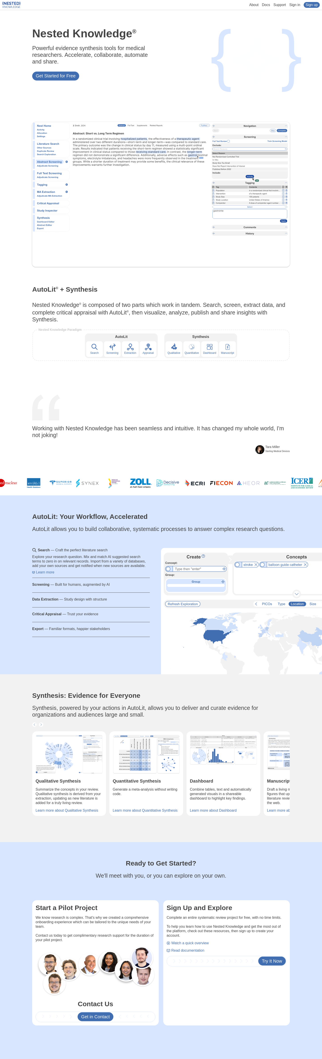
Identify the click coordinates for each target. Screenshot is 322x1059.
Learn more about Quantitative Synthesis (145, 810)
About (254, 5)
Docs (266, 5)
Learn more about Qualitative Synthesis (67, 810)
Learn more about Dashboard (213, 810)
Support (279, 5)
